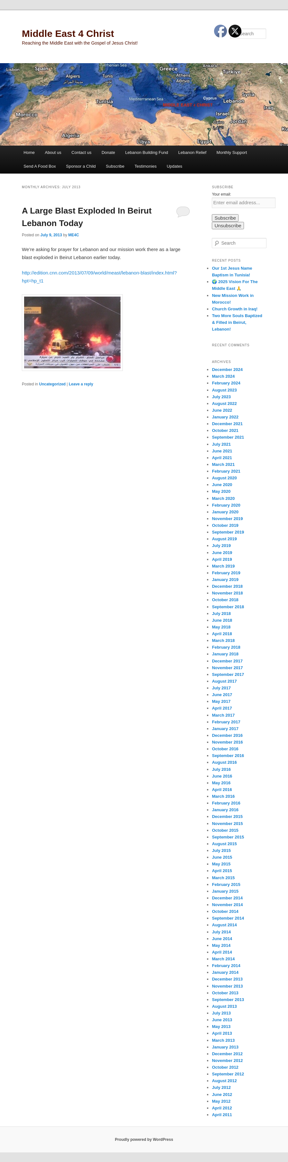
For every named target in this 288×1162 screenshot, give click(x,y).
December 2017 (227, 661)
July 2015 (221, 850)
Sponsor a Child (81, 166)
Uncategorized (52, 384)
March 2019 (223, 566)
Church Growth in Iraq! (234, 309)
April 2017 (222, 708)
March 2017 (223, 715)
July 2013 (221, 1013)
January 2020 (225, 511)
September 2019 (228, 532)
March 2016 (223, 796)
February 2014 (226, 965)
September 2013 (228, 999)
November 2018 (227, 593)
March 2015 (223, 877)
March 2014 (223, 958)
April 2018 (222, 633)
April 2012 (222, 1108)
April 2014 (222, 952)
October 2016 (225, 748)
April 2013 (222, 1033)
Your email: (221, 194)
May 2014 (221, 945)
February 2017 (226, 722)
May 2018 (221, 627)
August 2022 (224, 403)
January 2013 (225, 1047)
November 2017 (227, 667)
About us (53, 152)
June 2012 (222, 1094)
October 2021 (225, 430)
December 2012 (227, 1053)
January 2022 (225, 417)
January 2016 (225, 809)
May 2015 (221, 864)
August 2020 (224, 478)
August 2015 (224, 843)
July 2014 (221, 932)
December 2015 (227, 816)
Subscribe (115, 166)
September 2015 (228, 837)
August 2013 (224, 1006)
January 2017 (225, 728)
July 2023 (221, 396)
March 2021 (223, 464)
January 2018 (225, 654)
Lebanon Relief (192, 152)
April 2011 (222, 1114)
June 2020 (222, 484)
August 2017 (224, 681)
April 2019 (222, 559)
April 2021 (222, 457)
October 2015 (225, 830)
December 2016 (227, 735)
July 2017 (221, 688)
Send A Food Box (39, 166)
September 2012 (228, 1074)
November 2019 (227, 518)
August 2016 (224, 762)
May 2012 (221, 1101)
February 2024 (226, 383)
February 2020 (226, 505)
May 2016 (221, 782)
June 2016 (222, 776)
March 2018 (223, 640)
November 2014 (227, 904)
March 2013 (223, 1040)
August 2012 (224, 1080)
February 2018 (226, 647)
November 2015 (227, 823)
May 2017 (221, 701)
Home (29, 152)
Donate (108, 152)
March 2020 (223, 498)
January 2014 (225, 972)
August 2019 (224, 538)
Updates (174, 166)
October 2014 (225, 911)
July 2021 (221, 444)
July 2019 (221, 545)
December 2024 (227, 369)
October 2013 (225, 992)
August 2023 (224, 390)
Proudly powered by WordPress (144, 1139)
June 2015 (222, 857)
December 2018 (227, 586)
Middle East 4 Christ (68, 33)
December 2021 (227, 423)
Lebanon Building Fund (146, 152)
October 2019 (225, 525)
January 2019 (225, 579)
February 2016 (226, 803)
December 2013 (227, 979)
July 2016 (221, 769)
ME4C (73, 235)
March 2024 (223, 376)
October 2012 (225, 1067)
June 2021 (222, 451)
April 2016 (222, 789)
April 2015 (222, 870)
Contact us (81, 152)
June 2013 (222, 1019)
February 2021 (226, 471)
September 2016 (228, 755)
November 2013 (227, 986)
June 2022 (222, 410)
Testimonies (146, 166)
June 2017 (222, 694)
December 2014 (227, 898)
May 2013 (221, 1026)
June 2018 (222, 620)
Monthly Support (232, 152)
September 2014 (228, 918)
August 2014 (224, 924)
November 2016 (227, 742)
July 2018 (221, 613)
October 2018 (225, 599)
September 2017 (228, 674)
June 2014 (222, 938)
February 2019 (226, 572)
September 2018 (228, 606)
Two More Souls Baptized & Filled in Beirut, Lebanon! (237, 322)
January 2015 (225, 891)
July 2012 (221, 1087)
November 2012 (227, 1060)
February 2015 (226, 884)
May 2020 (221, 491)
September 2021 (228, 437)
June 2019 (222, 552)
